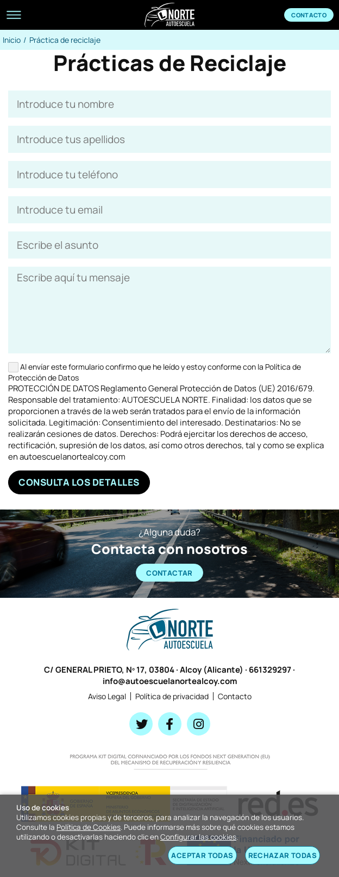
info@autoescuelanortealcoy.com (170, 681)
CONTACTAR (169, 573)
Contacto (309, 15)
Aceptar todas (202, 855)
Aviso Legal (107, 696)
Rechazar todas (282, 855)
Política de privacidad (172, 696)
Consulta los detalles (79, 482)
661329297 (270, 669)
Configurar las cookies (198, 837)
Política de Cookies (88, 827)
